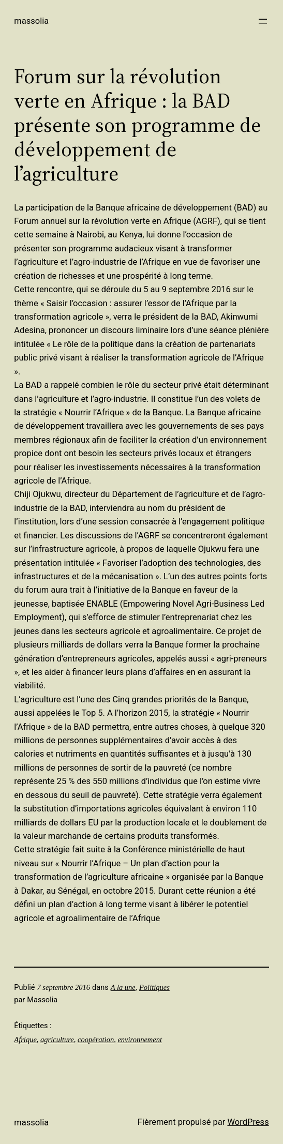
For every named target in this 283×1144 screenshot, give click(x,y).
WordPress (248, 1122)
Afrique (25, 1039)
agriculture (57, 1039)
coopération (96, 1039)
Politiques (154, 987)
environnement (139, 1039)
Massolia (31, 21)
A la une (123, 987)
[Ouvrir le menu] (263, 21)
